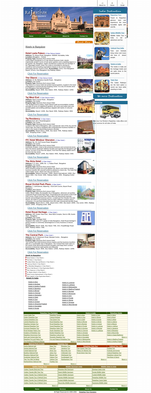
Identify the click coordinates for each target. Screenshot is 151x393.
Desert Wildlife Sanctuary (66, 375)
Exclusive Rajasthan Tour (31, 328)
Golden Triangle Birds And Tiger (33, 369)
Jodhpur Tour (54, 359)
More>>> (124, 337)
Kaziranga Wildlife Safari (99, 383)
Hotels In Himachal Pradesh (37, 304)
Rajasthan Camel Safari (99, 380)
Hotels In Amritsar (34, 284)
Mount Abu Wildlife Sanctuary (67, 383)
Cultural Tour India (117, 48)
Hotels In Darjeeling (34, 295)
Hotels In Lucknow (68, 282)
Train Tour (114, 80)
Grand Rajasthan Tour (56, 326)
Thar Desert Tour (55, 319)
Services (48, 36)
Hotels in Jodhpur (112, 326)
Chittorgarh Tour (66, 353)
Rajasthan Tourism (55, 315)
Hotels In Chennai (34, 293)
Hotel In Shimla (96, 317)
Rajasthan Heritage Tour (31, 324)
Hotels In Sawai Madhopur (115, 335)
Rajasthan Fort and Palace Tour (33, 339)
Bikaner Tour (53, 355)
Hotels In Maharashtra (69, 287)
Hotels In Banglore (34, 288)
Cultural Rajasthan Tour (31, 319)
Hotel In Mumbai (82, 324)
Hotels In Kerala (33, 308)
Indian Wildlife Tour (117, 33)
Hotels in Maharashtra (83, 339)
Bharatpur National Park (31, 355)
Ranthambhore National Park (32, 361)
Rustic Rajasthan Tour (56, 330)
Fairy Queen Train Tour (84, 348)
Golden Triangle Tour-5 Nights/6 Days (35, 380)
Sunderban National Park (31, 357)
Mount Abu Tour (66, 350)
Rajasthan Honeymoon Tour (32, 335)
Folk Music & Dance (113, 357)
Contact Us (84, 36)
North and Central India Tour (32, 337)
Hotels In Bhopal (33, 291)
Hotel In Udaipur (112, 322)
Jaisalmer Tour (65, 348)
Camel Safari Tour (29, 315)
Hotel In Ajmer (111, 317)
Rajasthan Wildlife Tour (99, 377)
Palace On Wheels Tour (84, 350)
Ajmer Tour (53, 350)
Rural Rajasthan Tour (56, 322)
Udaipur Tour (54, 357)
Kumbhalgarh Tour (66, 357)
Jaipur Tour (53, 353)
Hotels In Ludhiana (68, 285)
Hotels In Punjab (67, 298)
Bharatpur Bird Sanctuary (66, 369)
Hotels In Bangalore (83, 335)
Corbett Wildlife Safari (99, 375)
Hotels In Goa (33, 299)
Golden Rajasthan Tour (31, 317)
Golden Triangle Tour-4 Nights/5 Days (35, 377)
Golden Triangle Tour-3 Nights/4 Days (35, 375)
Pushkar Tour (54, 361)
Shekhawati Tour (66, 355)
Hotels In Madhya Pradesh (71, 289)
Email (122, 5)
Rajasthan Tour (116, 15)
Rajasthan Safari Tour (56, 328)
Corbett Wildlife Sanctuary (66, 380)
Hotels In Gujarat (34, 302)
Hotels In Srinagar (68, 302)
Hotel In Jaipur (111, 315)
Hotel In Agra (81, 315)
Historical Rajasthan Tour (31, 326)
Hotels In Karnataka (35, 306)
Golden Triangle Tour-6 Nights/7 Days (35, 383)
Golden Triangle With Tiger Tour (33, 372)
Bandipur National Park (31, 353)
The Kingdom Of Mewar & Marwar (34, 341)
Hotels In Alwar (111, 319)
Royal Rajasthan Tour (56, 324)
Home (112, 5)
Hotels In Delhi (33, 297)
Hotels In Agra (33, 282)
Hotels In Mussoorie (68, 293)
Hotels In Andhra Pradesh (36, 286)
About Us (102, 5)
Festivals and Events (113, 350)
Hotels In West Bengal (69, 304)
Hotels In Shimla (67, 300)
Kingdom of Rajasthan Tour (32, 333)
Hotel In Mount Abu (113, 333)
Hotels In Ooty (67, 296)
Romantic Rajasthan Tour (57, 337)
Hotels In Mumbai (68, 291)
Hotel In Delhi (81, 319)
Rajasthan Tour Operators (87, 392)
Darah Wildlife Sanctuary (65, 372)
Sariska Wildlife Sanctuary (66, 377)
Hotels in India (116, 64)
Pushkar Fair (111, 348)
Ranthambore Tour (67, 359)
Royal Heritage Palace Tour (32, 330)
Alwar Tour (53, 346)
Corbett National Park (30, 350)
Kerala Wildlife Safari (98, 372)
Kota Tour (53, 348)
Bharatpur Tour (65, 346)
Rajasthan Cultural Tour (57, 335)
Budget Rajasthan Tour (57, 333)
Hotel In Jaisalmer (112, 328)
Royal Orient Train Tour (84, 353)
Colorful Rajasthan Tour (31, 322)
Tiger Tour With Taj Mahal (31, 359)
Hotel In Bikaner (112, 324)
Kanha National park (30, 346)
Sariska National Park (30, 348)
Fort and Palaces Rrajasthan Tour (60, 339)
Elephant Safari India (98, 369)
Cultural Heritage (55, 317)
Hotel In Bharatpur (112, 330)
